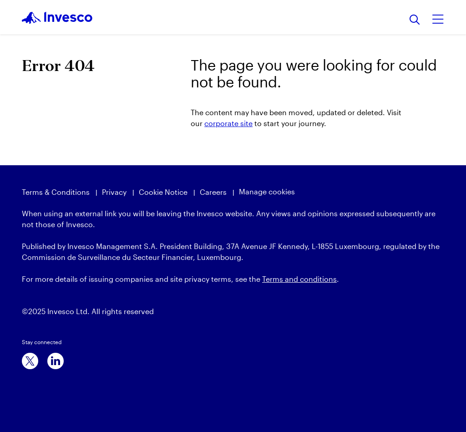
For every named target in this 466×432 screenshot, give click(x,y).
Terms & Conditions (56, 192)
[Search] (415, 20)
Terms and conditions (299, 278)
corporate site (228, 123)
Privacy (114, 192)
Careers (213, 192)
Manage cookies (267, 191)
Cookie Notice (163, 192)
